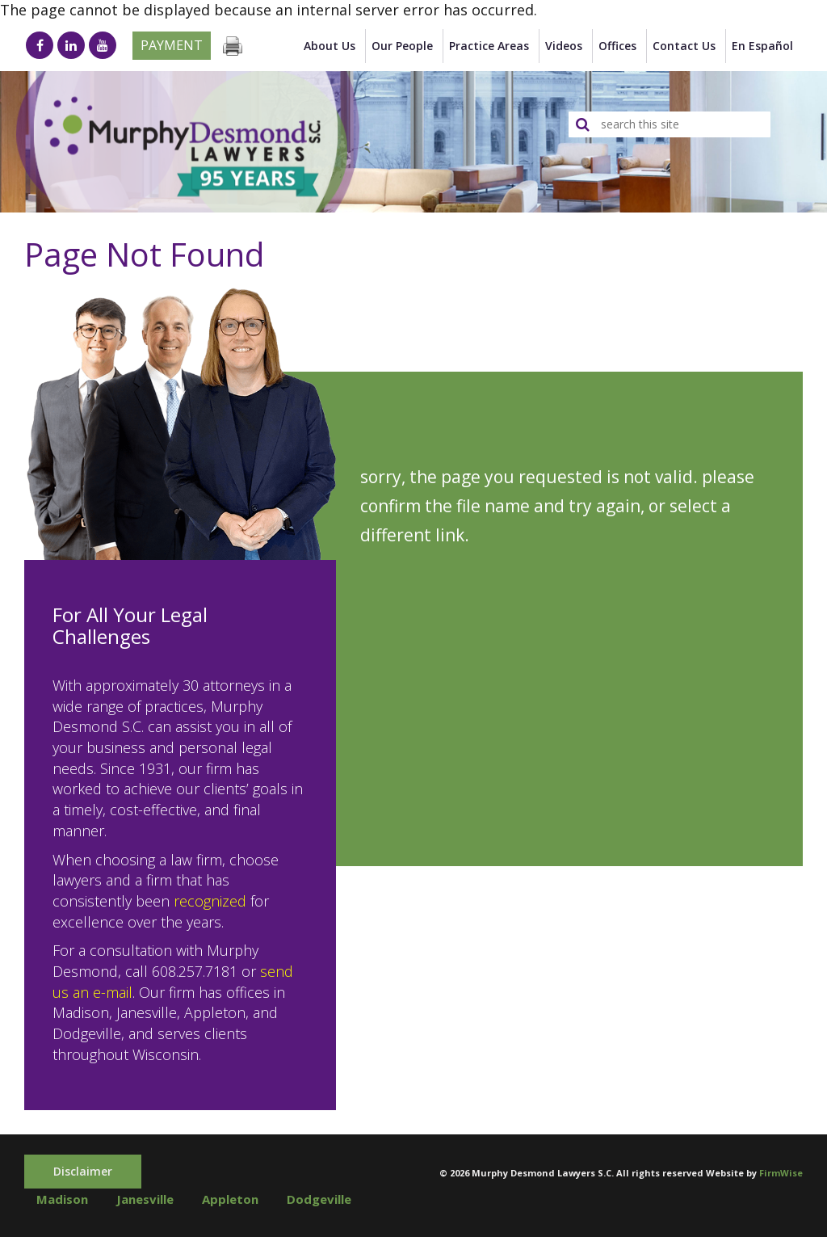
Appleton (230, 1199)
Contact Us (684, 45)
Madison (62, 1199)
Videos (563, 45)
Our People (402, 45)
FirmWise (781, 1173)
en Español (762, 45)
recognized (210, 901)
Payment (172, 45)
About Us (329, 45)
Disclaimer (82, 1171)
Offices (617, 45)
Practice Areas (489, 45)
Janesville (145, 1199)
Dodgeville (319, 1199)
